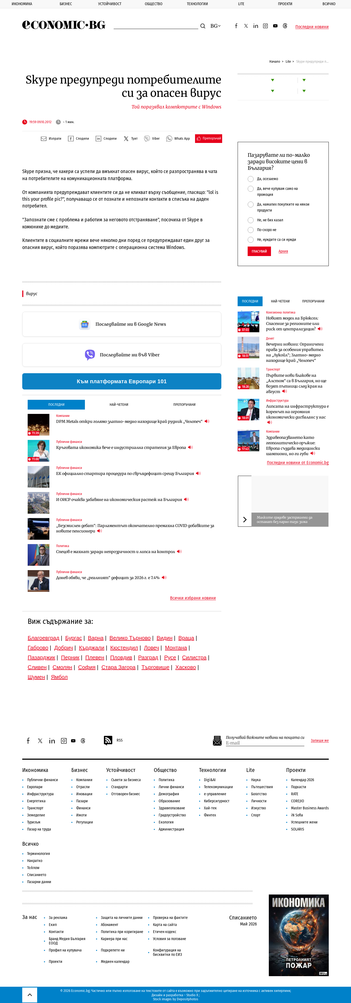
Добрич (63, 648)
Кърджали (91, 648)
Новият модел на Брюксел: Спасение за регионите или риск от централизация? (294, 323)
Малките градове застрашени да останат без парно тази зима (284, 519)
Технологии (197, 4)
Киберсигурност (216, 801)
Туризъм (33, 822)
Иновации (84, 794)
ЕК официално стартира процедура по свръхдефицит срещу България (128, 473)
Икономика (22, 4)
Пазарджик (41, 657)
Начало (274, 61)
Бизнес (66, 4)
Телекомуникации (218, 787)
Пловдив (121, 657)
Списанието (36, 875)
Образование (169, 801)
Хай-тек (210, 808)
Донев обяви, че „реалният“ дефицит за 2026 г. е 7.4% (111, 577)
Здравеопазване (172, 808)
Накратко (34, 860)
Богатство (259, 794)
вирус (31, 293)
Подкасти (298, 787)
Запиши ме (320, 741)
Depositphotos (187, 999)
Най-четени (119, 405)
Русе (170, 657)
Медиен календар (115, 961)
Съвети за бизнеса (126, 780)
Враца (186, 638)
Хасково (185, 667)
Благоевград (43, 638)
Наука (256, 780)
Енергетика (36, 801)
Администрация (171, 829)
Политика (62, 546)
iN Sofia (297, 815)
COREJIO (297, 801)
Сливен (37, 667)
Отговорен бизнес (125, 794)
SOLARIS (297, 829)
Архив (283, 251)
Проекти (285, 4)
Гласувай (259, 251)
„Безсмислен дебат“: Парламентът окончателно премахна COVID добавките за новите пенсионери (135, 528)
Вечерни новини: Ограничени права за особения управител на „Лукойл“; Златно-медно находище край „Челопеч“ (295, 352)
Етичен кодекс (164, 931)
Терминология (38, 853)
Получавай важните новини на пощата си (265, 737)
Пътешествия (262, 787)
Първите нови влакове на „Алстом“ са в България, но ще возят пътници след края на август (296, 383)
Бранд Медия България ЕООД (67, 941)
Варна (96, 638)
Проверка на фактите (170, 917)
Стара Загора (118, 667)
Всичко (329, 4)
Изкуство (258, 808)
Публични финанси (69, 442)
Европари (35, 787)
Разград (148, 657)
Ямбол (59, 677)
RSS (113, 741)
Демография (169, 794)
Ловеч (151, 648)
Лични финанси (171, 787)
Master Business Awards (310, 808)
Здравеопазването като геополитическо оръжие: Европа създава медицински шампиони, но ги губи (293, 445)
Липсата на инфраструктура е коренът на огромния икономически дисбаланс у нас (297, 414)
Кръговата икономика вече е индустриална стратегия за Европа (124, 447)
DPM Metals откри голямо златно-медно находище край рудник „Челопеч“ (132, 421)
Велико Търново (130, 638)
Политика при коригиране (122, 931)
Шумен (36, 677)
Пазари (82, 801)
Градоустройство (172, 815)
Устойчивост (109, 4)
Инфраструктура (277, 401)
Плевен (94, 657)
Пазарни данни (39, 882)
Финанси (83, 808)
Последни (56, 405)
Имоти (81, 815)
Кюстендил (124, 648)
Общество (153, 4)
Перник (70, 657)
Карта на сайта (165, 924)
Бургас (73, 638)
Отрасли (83, 787)
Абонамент (109, 924)
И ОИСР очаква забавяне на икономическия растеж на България (122, 499)
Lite (241, 4)
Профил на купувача (65, 950)
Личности (259, 801)
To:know (33, 867)
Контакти (56, 931)
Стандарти (119, 787)
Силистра (194, 657)
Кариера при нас (114, 939)
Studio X (192, 995)
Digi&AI (210, 780)
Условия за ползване (169, 939)
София (86, 667)
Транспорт (273, 369)
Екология (166, 822)
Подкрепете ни (113, 950)
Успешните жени (304, 822)
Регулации (84, 822)
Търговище (156, 667)
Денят (270, 338)
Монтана (176, 648)
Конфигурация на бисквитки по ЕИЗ (167, 952)
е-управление (215, 794)
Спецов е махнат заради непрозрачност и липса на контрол (119, 551)
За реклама (58, 917)
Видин (164, 638)
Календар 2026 (302, 780)
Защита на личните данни (122, 917)
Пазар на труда (39, 829)
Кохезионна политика (280, 312)
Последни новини (312, 27)
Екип (53, 924)
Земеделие (36, 815)
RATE (294, 794)
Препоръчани (184, 405)
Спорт (255, 815)
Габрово (38, 648)
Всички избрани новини (193, 598)
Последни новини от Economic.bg (298, 463)
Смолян (62, 667)
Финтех (210, 815)
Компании (62, 416)
